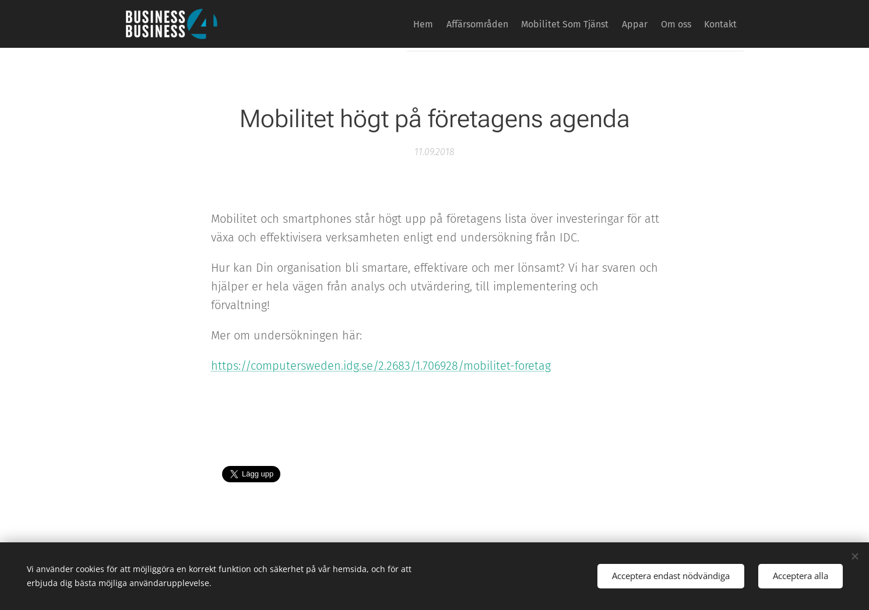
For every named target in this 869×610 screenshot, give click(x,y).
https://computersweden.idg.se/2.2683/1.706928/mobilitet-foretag (380, 366)
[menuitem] (380, 24)
